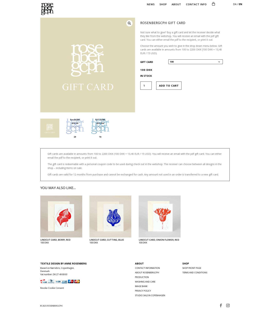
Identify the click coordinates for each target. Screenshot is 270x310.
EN (240, 4)
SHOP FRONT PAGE (191, 268)
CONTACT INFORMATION (147, 268)
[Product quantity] (146, 85)
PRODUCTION (142, 277)
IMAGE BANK (141, 286)
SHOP (163, 4)
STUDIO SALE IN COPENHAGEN (150, 295)
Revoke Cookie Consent (52, 288)
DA (235, 4)
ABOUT (176, 4)
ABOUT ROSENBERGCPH (147, 272)
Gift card (146, 62)
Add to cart (169, 85)
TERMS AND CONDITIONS (194, 272)
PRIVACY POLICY (143, 290)
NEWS (151, 4)
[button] (129, 23)
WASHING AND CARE (145, 281)
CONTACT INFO (196, 4)
